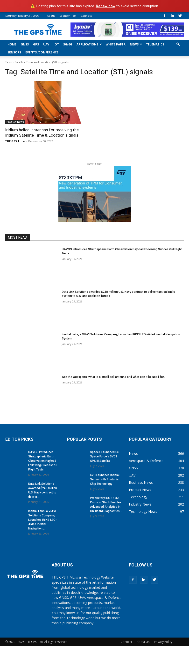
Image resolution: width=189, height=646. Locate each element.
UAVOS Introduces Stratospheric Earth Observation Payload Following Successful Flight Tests (42, 460)
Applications (89, 44)
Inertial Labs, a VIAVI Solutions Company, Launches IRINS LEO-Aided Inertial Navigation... (42, 519)
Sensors (14, 52)
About (51, 15)
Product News (15, 122)
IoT (56, 44)
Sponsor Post (67, 15)
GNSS (25, 44)
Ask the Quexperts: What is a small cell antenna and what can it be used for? (113, 376)
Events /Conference (41, 52)
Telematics (155, 44)
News (136, 44)
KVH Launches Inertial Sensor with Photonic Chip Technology (104, 479)
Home (11, 44)
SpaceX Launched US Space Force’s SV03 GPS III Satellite (104, 456)
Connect (86, 15)
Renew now (105, 6)
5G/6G (67, 44)
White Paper (116, 44)
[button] (178, 44)
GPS (36, 44)
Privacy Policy (163, 641)
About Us (143, 641)
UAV (46, 44)
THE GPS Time (15, 141)
